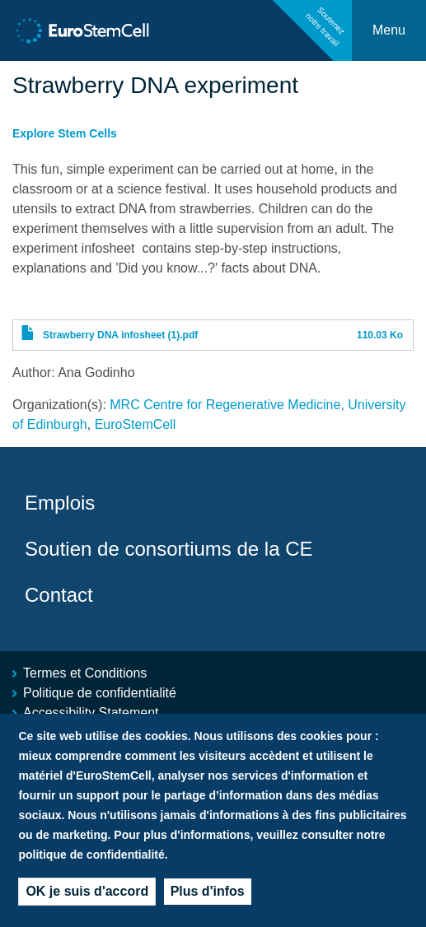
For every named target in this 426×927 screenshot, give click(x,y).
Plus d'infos (208, 895)
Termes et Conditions (85, 673)
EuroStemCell (135, 424)
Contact (59, 595)
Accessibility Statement (91, 713)
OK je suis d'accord (87, 895)
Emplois (60, 502)
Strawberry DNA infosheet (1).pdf (120, 335)
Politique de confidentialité (99, 693)
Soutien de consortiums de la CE (169, 549)
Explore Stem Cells (64, 133)
